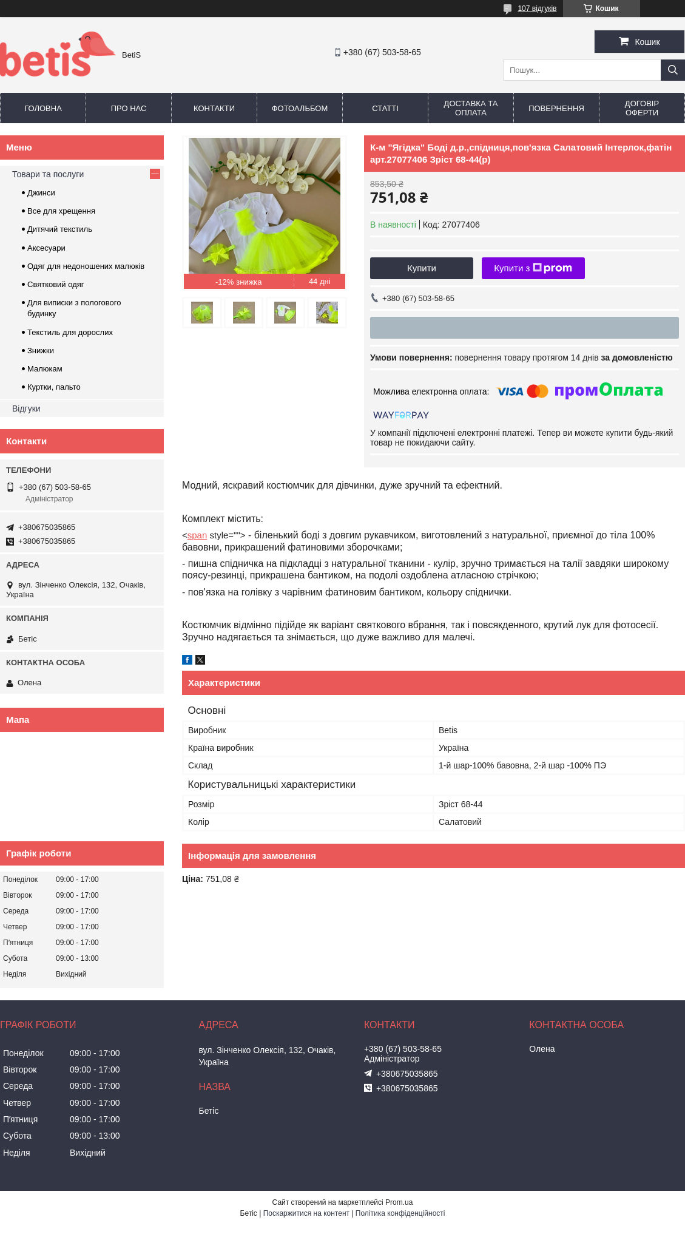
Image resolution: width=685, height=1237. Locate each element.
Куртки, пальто (54, 386)
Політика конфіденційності (400, 1213)
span (197, 535)
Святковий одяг (55, 284)
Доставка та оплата (471, 108)
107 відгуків (537, 8)
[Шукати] (673, 70)
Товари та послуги (48, 174)
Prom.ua (399, 1202)
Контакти (214, 108)
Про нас (129, 108)
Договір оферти (642, 108)
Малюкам (44, 368)
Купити (421, 268)
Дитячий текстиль (59, 229)
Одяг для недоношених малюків (85, 266)
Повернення (556, 108)
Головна (43, 108)
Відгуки (26, 408)
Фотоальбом (300, 108)
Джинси (41, 192)
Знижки (40, 350)
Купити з (533, 268)
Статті (385, 108)
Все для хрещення (61, 210)
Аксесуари (46, 247)
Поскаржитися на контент (306, 1213)
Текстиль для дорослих (70, 332)
